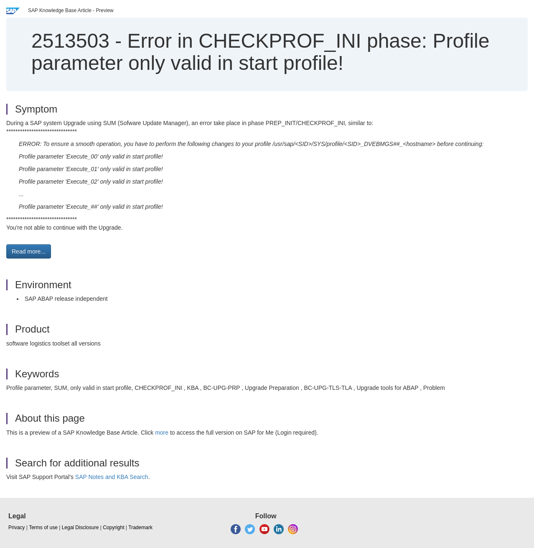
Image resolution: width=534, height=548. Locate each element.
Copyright (113, 527)
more (161, 432)
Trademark (140, 527)
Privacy (16, 527)
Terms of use (43, 527)
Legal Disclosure (80, 527)
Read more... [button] (29, 251)
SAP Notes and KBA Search (111, 477)
